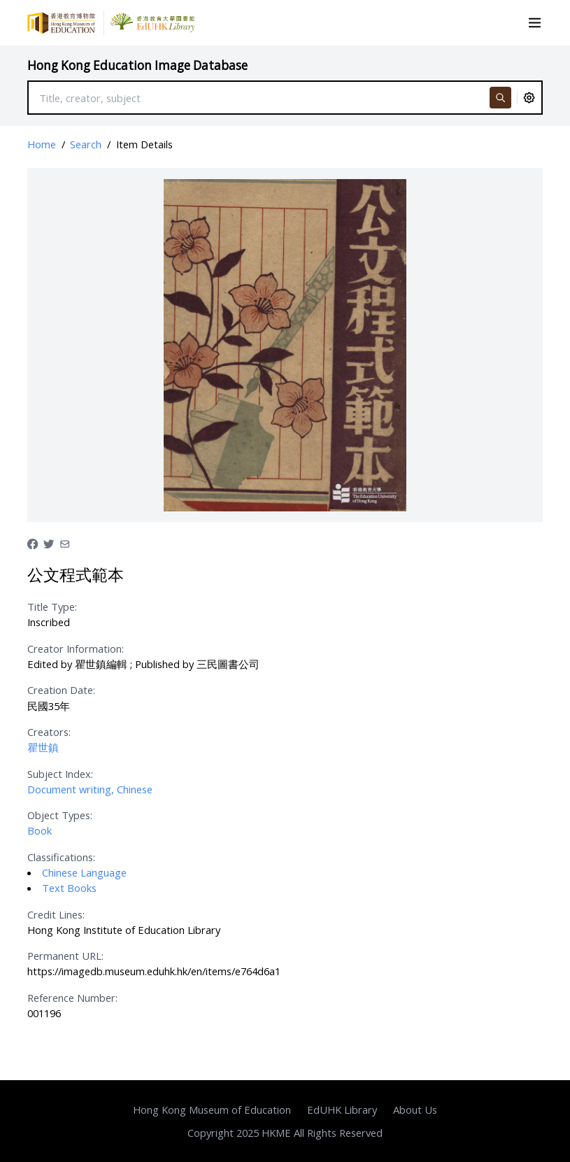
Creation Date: (61, 690)
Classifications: (61, 857)
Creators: (49, 732)
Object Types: (59, 815)
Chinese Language (84, 872)
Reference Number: (72, 998)
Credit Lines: (56, 914)
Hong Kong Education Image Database (137, 65)
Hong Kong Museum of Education (212, 1110)
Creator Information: (75, 649)
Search (85, 144)
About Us (415, 1110)
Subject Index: (60, 774)
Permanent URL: (65, 956)
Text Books (69, 888)
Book (39, 830)
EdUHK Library (342, 1110)
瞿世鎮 (43, 747)
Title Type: (52, 607)
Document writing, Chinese (89, 789)
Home (41, 144)
